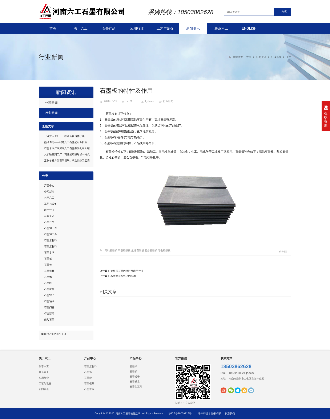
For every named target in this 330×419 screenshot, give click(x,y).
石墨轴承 (49, 301)
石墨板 (48, 258)
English (249, 28)
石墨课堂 (49, 289)
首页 (52, 28)
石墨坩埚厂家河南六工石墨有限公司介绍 (67, 148)
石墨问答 (49, 307)
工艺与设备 (165, 28)
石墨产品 (109, 28)
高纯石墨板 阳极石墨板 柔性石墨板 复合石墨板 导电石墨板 (137, 250)
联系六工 (221, 28)
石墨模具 (49, 270)
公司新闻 (51, 102)
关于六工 (81, 28)
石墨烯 (48, 276)
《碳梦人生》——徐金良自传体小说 (64, 136)
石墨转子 (49, 295)
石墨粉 (48, 283)
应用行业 (137, 28)
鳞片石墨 (49, 319)
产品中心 (49, 185)
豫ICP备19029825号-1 (53, 334)
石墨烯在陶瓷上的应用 (123, 275)
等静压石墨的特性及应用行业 (126, 270)
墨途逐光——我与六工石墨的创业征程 (65, 142)
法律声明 (203, 413)
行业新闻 (51, 57)
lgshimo (149, 101)
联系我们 (230, 413)
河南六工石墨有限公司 (128, 413)
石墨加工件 (50, 228)
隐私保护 (216, 413)
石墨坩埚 (49, 252)
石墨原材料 (50, 240)
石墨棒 (48, 264)
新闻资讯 (193, 28)
